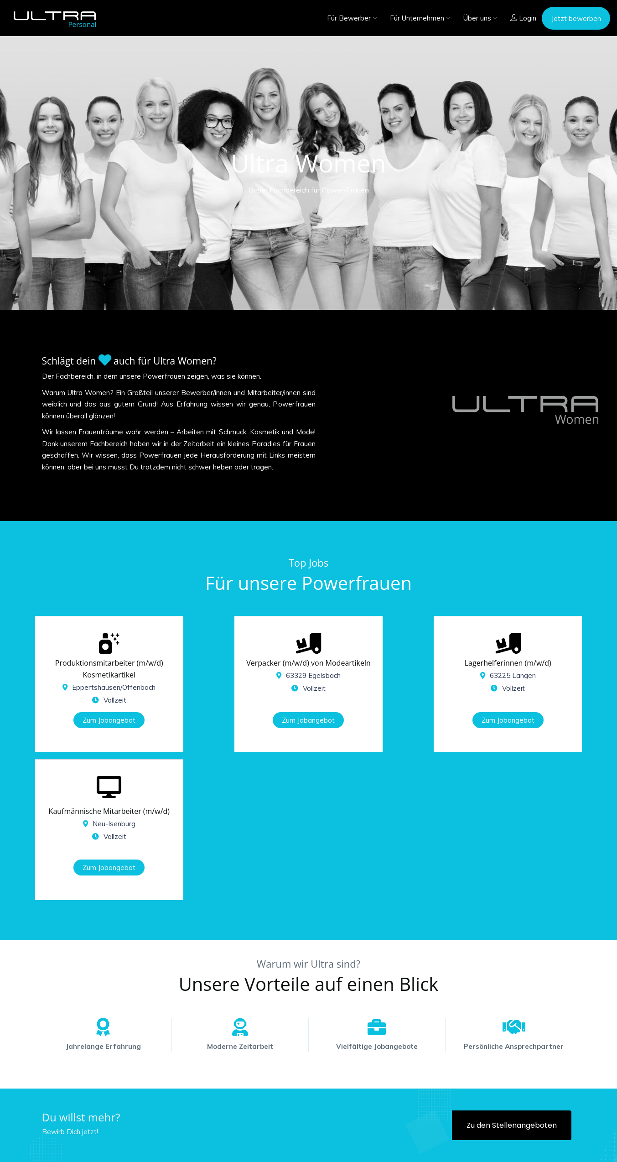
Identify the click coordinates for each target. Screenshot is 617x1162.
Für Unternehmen (420, 18)
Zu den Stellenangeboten (512, 982)
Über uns (480, 18)
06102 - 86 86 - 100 (299, 1105)
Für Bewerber (351, 18)
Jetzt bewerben (576, 18)
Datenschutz (536, 1147)
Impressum (488, 1147)
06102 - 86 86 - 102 (511, 1105)
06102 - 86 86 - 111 (405, 1105)
